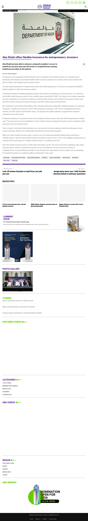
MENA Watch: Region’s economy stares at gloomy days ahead (44, 205)
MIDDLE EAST (7, 472)
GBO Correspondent (10, 73)
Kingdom (14, 160)
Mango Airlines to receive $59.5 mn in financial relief (71, 205)
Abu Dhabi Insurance (33, 157)
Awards (45, 519)
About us (38, 519)
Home (31, 519)
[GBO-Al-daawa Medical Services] (18, 261)
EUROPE (5, 469)
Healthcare (66, 157)
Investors (6, 160)
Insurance (6, 10)
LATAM (5, 475)
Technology (7, 394)
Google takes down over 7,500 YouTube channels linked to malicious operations (69, 172)
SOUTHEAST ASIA (8, 463)
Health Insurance (55, 157)
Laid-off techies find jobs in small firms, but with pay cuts (22, 172)
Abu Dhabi (6, 157)
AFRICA (5, 466)
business (44, 157)
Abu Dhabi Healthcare (18, 157)
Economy (6, 392)
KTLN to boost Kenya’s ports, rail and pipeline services (14, 205)
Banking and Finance (10, 386)
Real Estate (7, 389)
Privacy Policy (53, 519)
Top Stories (13, 10)
